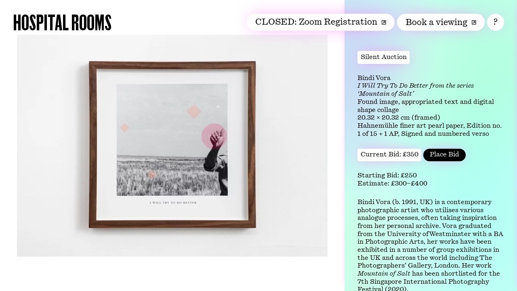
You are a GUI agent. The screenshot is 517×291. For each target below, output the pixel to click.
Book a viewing (441, 22)
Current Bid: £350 (389, 154)
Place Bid (444, 154)
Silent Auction (384, 57)
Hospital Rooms (62, 21)
